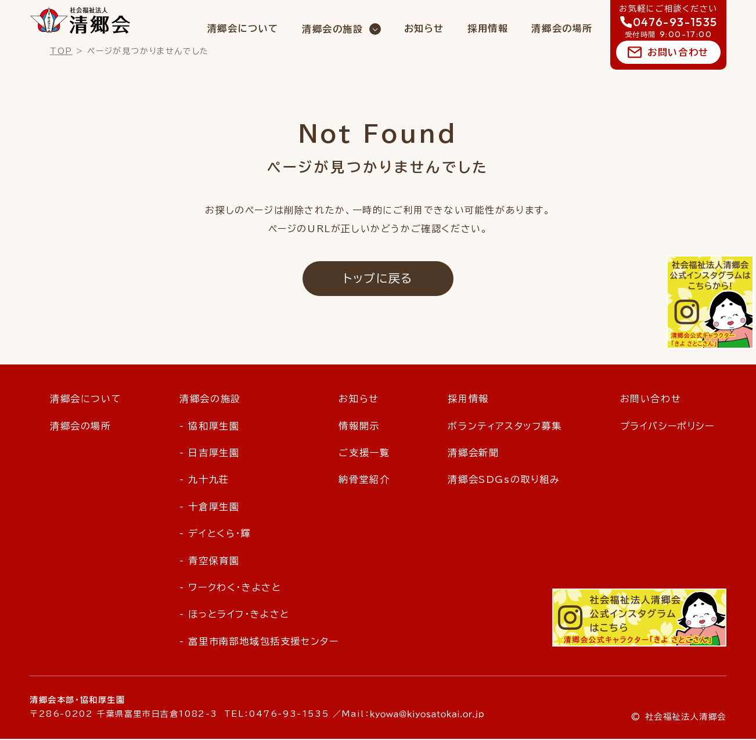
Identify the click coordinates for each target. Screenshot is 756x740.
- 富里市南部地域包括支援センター (259, 642)
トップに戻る (378, 278)
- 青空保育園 (209, 561)
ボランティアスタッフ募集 (504, 426)
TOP (61, 51)
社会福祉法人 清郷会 (80, 20)
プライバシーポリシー (667, 426)
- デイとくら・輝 (215, 534)
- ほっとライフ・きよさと (234, 615)
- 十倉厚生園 (209, 507)
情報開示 (359, 426)
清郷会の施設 (332, 29)
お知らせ (424, 28)
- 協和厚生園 (209, 426)
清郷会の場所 (562, 28)
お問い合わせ (678, 52)
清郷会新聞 (473, 454)
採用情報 (487, 28)
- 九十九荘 (204, 480)
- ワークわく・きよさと (230, 588)
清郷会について (243, 28)
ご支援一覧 (364, 454)
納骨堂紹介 (364, 480)
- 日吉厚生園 (209, 454)
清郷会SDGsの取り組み (504, 480)
